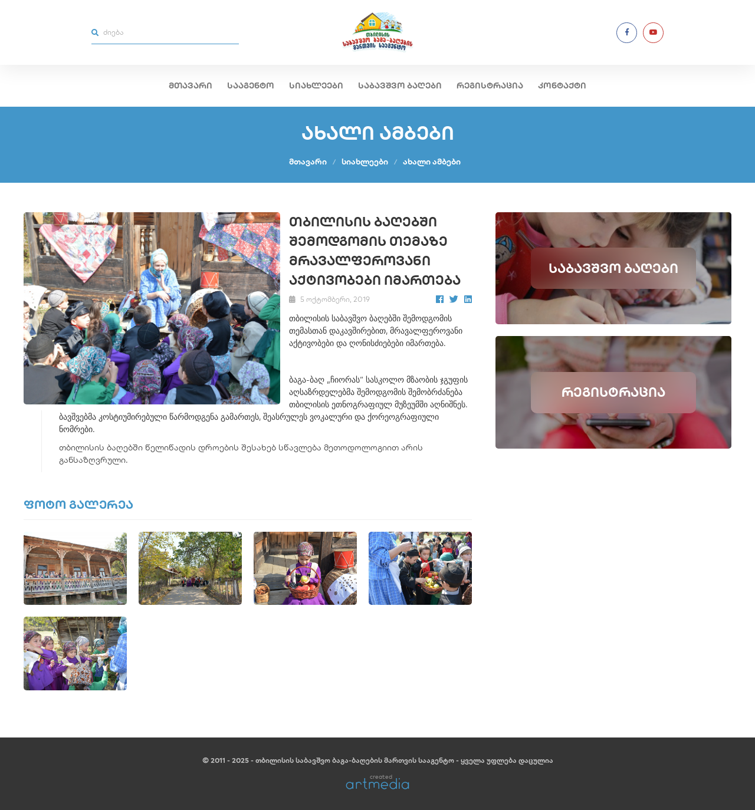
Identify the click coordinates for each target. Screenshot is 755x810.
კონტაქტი (562, 85)
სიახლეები (316, 85)
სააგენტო (250, 85)
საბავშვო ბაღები (400, 85)
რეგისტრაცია (490, 85)
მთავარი (190, 85)
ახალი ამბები (432, 161)
